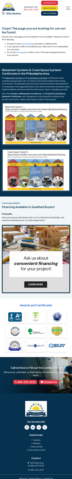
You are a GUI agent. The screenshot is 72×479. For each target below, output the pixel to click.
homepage (21, 52)
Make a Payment (49, 8)
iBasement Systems (15, 78)
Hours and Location (36, 449)
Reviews (37, 443)
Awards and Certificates (36, 305)
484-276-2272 (31, 9)
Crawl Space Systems (37, 78)
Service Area (36, 446)
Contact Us (49, 3)
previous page (27, 43)
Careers (36, 439)
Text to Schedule (49, 13)
